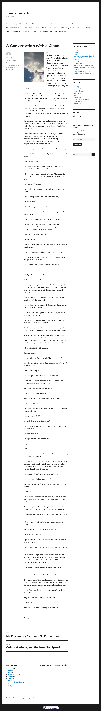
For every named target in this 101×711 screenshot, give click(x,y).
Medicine (10, 676)
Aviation (10, 669)
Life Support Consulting (48, 31)
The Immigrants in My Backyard (83, 65)
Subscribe (77, 144)
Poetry (37, 28)
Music (9, 678)
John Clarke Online (18, 13)
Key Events (70, 28)
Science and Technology (15, 682)
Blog (15, 24)
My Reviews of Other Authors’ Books (19, 28)
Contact (26, 31)
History (10, 672)
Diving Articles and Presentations (31, 24)
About (8, 31)
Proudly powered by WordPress (27, 698)
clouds (8, 65)
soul (12, 69)
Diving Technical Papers (54, 24)
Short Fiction (11, 684)
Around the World (83, 28)
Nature (8, 63)
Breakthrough (64, 31)
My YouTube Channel (50, 28)
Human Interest (12, 674)
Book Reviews (70, 24)
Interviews (17, 31)
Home (8, 24)
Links (62, 28)
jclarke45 (9, 58)
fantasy (13, 65)
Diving (10, 671)
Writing (13, 63)
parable (8, 69)
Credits (34, 31)
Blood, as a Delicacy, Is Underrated (84, 56)
